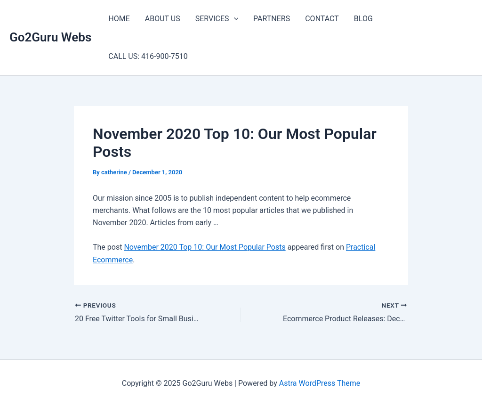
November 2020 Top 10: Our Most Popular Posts (204, 247)
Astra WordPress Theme (319, 383)
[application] (234, 19)
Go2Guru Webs (50, 37)
